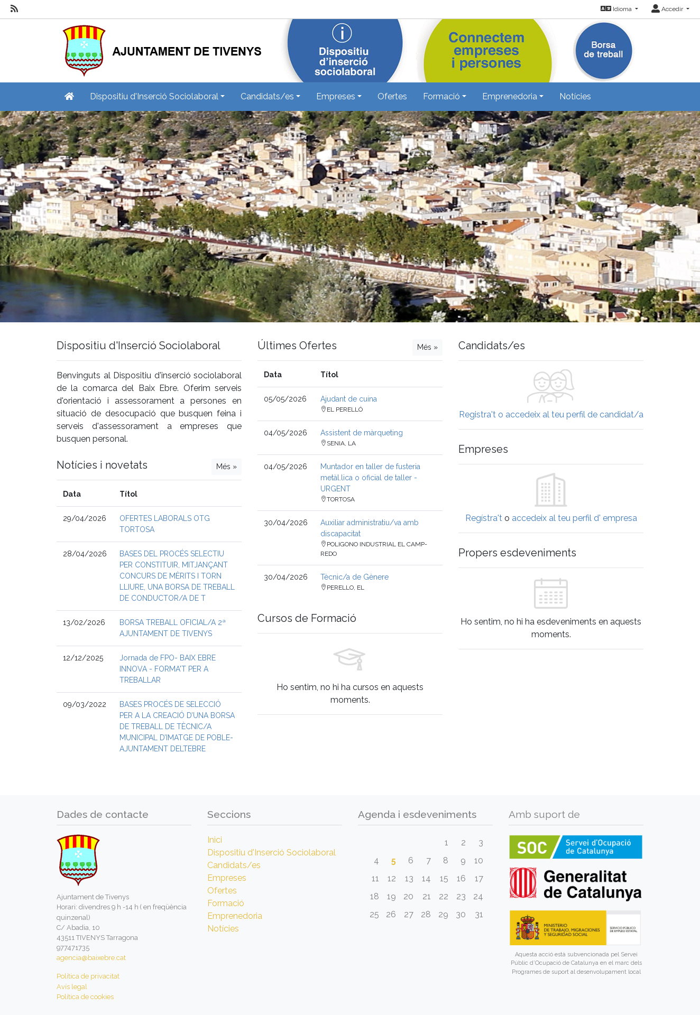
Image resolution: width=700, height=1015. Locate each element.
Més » (226, 466)
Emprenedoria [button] (509, 96)
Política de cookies (85, 997)
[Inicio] (159, 47)
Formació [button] (441, 96)
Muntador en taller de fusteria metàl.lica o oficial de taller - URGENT (370, 477)
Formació (225, 903)
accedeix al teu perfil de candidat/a (574, 414)
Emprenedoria (234, 916)
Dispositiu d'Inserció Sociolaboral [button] (154, 96)
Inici (214, 840)
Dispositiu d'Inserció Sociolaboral (271, 853)
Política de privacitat (88, 976)
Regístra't (483, 518)
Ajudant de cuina (348, 399)
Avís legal (72, 987)
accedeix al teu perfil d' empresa (574, 518)
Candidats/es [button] (267, 96)
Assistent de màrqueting (361, 433)
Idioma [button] (617, 9)
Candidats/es (234, 865)
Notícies (575, 96)
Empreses (226, 878)
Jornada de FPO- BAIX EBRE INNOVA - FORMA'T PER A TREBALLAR (167, 669)
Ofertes (392, 96)
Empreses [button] (335, 96)
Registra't (477, 414)
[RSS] (14, 9)
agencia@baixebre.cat (91, 958)
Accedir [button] (668, 9)
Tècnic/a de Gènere (354, 577)
